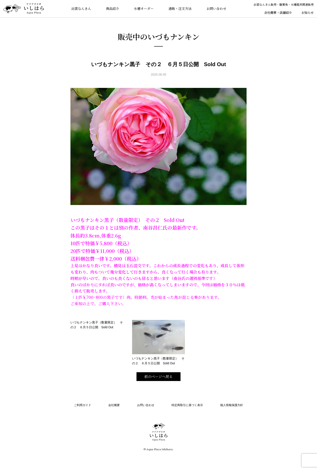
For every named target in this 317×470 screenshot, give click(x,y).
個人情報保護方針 (231, 405)
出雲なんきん (81, 8)
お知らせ (307, 12)
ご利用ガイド (82, 405)
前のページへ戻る (158, 376)
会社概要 (114, 405)
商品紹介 (112, 8)
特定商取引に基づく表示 (187, 405)
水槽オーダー (144, 8)
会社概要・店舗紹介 (278, 12)
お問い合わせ (216, 8)
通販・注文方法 (180, 8)
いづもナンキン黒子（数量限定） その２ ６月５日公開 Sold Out (96, 325)
